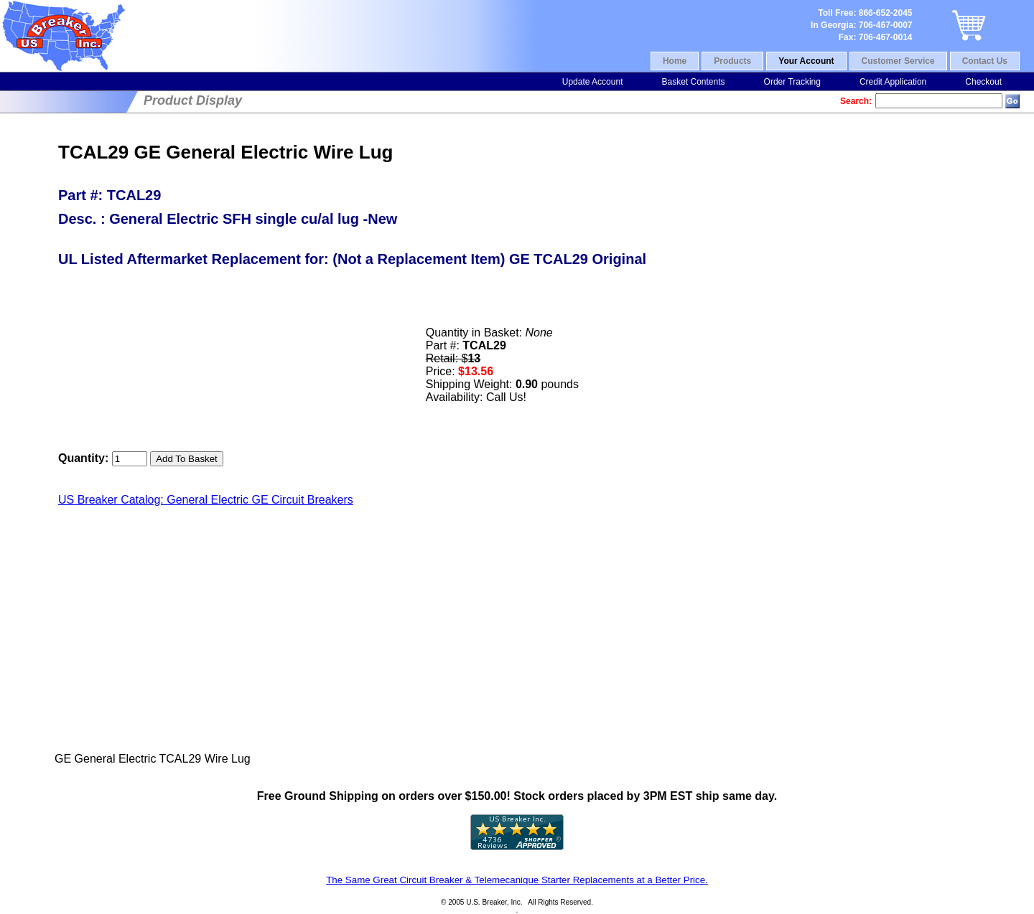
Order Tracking (792, 82)
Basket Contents (693, 82)
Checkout (983, 82)
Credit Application (893, 82)
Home (674, 61)
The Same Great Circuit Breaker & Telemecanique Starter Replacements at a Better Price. (517, 880)
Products (732, 61)
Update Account (592, 82)
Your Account (806, 61)
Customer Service (898, 61)
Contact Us (984, 61)
